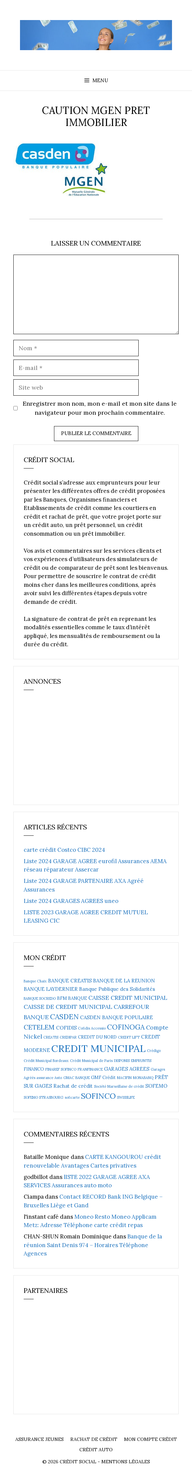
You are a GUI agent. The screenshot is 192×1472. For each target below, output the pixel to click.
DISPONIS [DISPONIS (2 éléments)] (122, 1060)
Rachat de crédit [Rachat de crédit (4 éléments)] (73, 1086)
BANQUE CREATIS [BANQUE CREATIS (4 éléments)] (70, 980)
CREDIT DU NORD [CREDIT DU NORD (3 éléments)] (97, 1037)
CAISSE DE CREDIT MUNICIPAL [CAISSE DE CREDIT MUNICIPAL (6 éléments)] (68, 1007)
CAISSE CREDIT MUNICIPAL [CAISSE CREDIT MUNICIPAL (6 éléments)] (127, 997)
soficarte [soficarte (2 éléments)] (72, 1097)
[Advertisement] (74, 750)
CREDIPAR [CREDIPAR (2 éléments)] (68, 1037)
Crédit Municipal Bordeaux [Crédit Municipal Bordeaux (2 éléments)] (46, 1060)
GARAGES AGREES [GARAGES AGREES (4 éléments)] (126, 1069)
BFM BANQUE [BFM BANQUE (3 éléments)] (72, 998)
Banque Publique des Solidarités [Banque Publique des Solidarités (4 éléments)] (117, 989)
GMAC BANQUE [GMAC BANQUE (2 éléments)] (76, 1077)
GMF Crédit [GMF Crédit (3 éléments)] (103, 1077)
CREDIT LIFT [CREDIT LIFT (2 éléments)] (129, 1037)
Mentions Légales (125, 1462)
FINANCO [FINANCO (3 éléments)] (34, 1069)
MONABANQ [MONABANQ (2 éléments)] (143, 1077)
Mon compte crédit (150, 1439)
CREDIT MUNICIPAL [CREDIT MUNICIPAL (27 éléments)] (98, 1048)
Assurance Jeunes (39, 1439)
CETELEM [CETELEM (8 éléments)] (39, 1027)
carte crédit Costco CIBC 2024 (64, 849)
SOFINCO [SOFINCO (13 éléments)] (98, 1096)
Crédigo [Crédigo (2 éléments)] (154, 1050)
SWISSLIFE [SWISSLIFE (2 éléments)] (126, 1097)
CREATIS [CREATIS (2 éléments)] (50, 1037)
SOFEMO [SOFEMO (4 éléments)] (156, 1086)
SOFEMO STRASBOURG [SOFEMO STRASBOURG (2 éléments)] (43, 1097)
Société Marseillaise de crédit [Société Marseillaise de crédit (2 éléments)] (119, 1086)
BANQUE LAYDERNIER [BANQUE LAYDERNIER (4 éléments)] (51, 989)
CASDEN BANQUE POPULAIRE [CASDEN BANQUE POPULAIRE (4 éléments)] (116, 1017)
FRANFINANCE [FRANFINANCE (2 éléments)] (90, 1069)
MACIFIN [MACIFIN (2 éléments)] (124, 1077)
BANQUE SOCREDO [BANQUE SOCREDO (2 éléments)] (40, 998)
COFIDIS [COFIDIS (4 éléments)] (66, 1028)
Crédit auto (96, 1450)
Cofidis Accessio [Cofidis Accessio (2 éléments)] (92, 1028)
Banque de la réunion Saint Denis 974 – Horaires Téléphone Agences (93, 1245)
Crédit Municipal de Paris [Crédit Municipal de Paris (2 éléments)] (91, 1060)
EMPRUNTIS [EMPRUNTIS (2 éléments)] (141, 1060)
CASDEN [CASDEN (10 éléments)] (64, 1016)
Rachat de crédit (93, 1439)
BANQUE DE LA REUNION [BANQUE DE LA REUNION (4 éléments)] (124, 980)
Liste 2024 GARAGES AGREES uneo (71, 901)
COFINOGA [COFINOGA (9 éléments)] (126, 1027)
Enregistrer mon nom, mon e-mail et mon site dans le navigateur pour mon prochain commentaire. (100, 408)
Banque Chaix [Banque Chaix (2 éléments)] (35, 981)
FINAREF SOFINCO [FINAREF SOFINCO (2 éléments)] (60, 1069)
